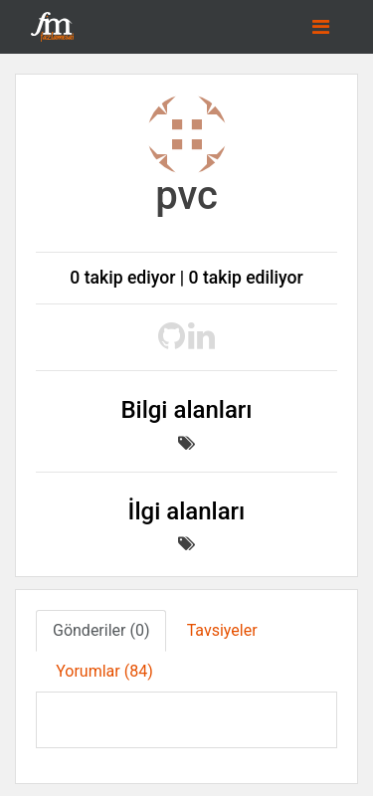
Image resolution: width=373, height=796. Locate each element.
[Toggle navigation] (320, 27)
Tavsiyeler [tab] (222, 630)
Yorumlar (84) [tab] (104, 671)
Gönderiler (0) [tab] (101, 630)
